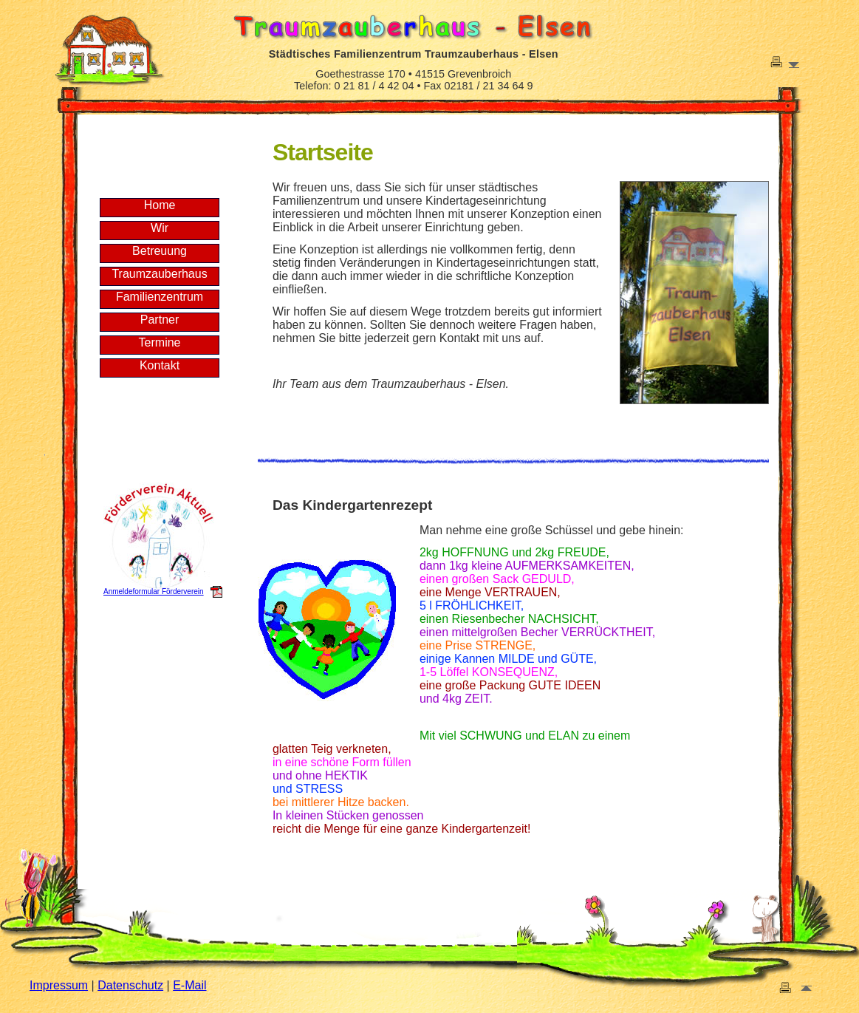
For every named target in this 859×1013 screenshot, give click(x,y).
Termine (160, 342)
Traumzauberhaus (159, 273)
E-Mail (189, 985)
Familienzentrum (159, 296)
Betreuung (159, 251)
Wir (159, 228)
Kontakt (159, 365)
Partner (159, 319)
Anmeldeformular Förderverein (153, 591)
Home (160, 205)
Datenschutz (130, 985)
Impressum (59, 985)
